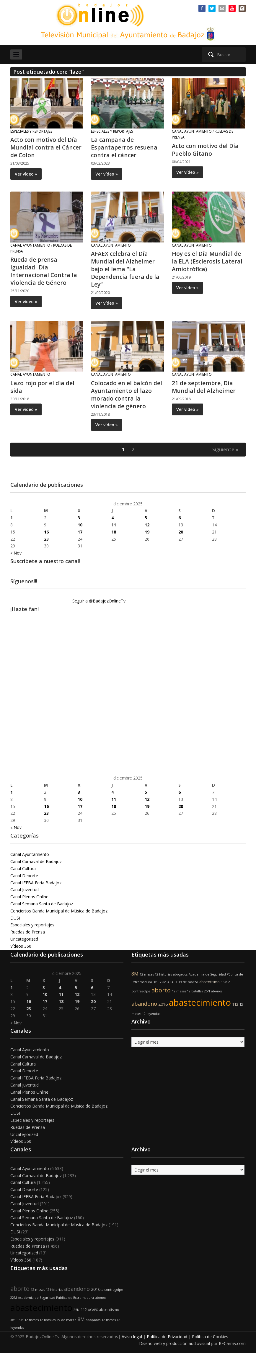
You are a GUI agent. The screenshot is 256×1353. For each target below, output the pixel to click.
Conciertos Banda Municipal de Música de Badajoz (58, 911)
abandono (144, 1003)
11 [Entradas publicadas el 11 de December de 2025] (113, 525)
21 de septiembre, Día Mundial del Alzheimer (204, 387)
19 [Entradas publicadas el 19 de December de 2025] (147, 532)
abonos (216, 991)
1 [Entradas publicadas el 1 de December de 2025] (11, 517)
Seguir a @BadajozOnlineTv (98, 601)
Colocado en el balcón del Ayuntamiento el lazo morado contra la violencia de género (127, 394)
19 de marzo (188, 982)
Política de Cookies (210, 1336)
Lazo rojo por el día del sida (43, 387)
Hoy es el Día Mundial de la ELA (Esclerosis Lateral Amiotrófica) (207, 261)
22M (163, 982)
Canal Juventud (24, 889)
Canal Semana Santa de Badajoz (41, 904)
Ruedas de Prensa (27, 932)
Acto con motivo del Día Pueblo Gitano (206, 150)
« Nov (16, 553)
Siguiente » (225, 449)
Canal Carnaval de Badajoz (36, 861)
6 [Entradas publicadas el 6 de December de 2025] (179, 517)
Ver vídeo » (26, 174)
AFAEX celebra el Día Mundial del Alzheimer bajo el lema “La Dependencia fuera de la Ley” (126, 269)
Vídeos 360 (20, 946)
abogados (180, 974)
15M (224, 982)
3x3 (156, 982)
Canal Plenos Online (29, 896)
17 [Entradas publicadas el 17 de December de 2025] (80, 532)
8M (134, 973)
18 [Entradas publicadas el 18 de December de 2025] (113, 532)
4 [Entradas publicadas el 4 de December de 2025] (112, 517)
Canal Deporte (24, 875)
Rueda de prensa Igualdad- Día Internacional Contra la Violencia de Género (44, 271)
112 (235, 1004)
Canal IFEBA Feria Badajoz (35, 883)
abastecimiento (200, 1002)
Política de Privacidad (167, 1336)
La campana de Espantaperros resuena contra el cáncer (124, 147)
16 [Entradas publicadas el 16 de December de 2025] (46, 532)
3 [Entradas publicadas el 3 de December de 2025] (79, 517)
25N (207, 991)
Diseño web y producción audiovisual (174, 1343)
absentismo (209, 981)
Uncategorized (24, 939)
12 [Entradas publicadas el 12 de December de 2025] (147, 525)
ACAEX (172, 982)
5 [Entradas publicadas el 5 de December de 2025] (146, 517)
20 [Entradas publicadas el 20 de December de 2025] (180, 532)
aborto (161, 990)
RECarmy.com (232, 1343)
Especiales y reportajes (31, 131)
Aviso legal (132, 1336)
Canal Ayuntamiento (192, 131)
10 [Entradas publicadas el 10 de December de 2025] (80, 525)
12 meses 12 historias (156, 974)
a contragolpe (112, 1290)
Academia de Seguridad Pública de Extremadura (56, 1298)
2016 (163, 1004)
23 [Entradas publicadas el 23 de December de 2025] (46, 539)
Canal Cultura (23, 868)
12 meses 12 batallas (187, 991)
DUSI (15, 918)
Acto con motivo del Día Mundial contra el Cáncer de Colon (46, 147)
